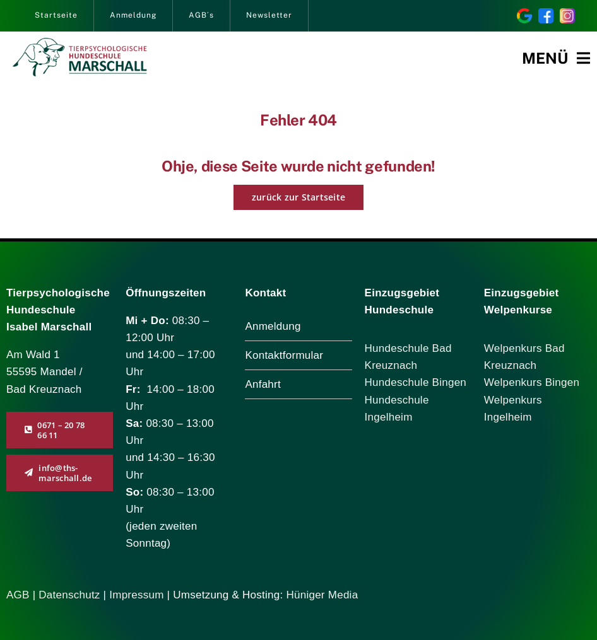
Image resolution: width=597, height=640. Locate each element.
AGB (18, 595)
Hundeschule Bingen (415, 382)
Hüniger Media (322, 595)
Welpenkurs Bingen (531, 382)
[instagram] (567, 14)
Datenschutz (70, 595)
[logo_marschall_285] (80, 43)
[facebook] (545, 14)
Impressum (136, 595)
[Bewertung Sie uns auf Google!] (524, 14)
